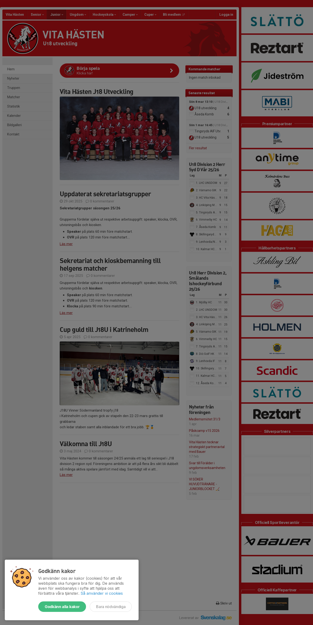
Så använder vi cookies (102, 593)
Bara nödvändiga (110, 606)
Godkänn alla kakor (62, 606)
